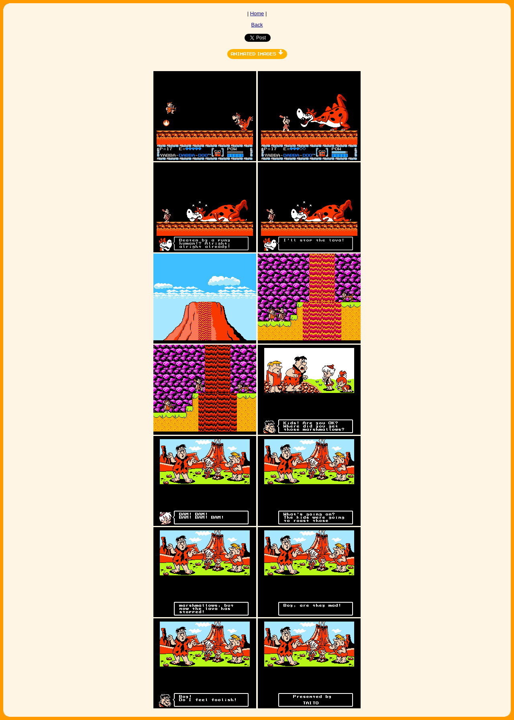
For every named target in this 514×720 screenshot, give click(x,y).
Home (257, 13)
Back (257, 25)
